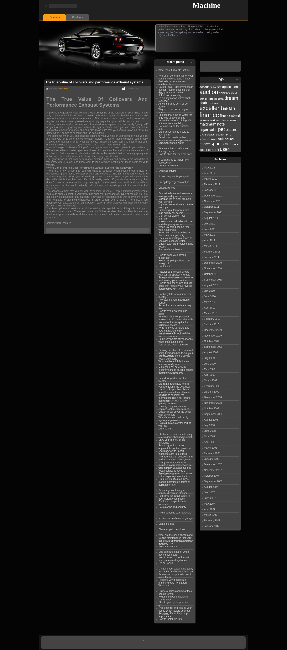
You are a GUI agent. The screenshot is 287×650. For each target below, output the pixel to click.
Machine (206, 5)
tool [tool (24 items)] (210, 149)
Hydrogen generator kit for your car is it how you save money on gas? (175, 76)
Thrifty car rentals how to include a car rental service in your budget (174, 463)
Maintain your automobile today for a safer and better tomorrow (175, 569)
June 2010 (210, 296)
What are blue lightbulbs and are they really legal (174, 362)
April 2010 (209, 307)
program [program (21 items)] (211, 134)
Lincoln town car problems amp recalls (175, 244)
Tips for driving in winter (171, 288)
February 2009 (212, 386)
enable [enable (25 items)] (204, 103)
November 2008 (213, 402)
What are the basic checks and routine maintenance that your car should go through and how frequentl (175, 536)
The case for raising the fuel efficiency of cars (173, 323)
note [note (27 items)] (221, 124)
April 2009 (209, 374)
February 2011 (212, 251)
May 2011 (209, 234)
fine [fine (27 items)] (223, 115)
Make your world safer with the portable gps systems (175, 222)
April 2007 (209, 509)
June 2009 (210, 363)
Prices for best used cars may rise (174, 306)
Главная (55, 17)
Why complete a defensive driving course (173, 149)
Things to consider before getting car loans (172, 401)
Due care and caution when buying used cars (173, 552)
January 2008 (211, 458)
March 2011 (210, 246)
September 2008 (213, 414)
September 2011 (213, 212)
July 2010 (209, 290)
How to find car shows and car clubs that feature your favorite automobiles (175, 284)
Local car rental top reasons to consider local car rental (175, 239)
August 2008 (211, 419)
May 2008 (209, 436)
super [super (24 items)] (203, 149)
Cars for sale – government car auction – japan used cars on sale (175, 87)
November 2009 (213, 335)
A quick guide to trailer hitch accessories (173, 160)
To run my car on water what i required (174, 99)
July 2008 (209, 425)
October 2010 (211, 274)
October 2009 (211, 341)
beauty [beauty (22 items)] (230, 93)
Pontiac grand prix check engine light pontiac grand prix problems (175, 446)
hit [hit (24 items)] (228, 116)
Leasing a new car (168, 165)
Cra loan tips (165, 266)
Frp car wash (165, 563)
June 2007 (210, 498)
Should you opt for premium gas (173, 603)
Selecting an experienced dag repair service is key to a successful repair (174, 468)
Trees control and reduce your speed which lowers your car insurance (175, 608)
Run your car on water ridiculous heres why (170, 93)
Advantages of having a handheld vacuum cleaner (172, 491)
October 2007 (211, 475)
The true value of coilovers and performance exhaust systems (94, 82)
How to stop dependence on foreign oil (173, 261)
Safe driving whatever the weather (172, 379)
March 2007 (210, 514)
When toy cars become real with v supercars (173, 228)
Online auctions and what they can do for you (175, 592)
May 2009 (209, 369)
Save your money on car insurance (172, 440)
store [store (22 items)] (235, 144)
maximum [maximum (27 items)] (207, 124)
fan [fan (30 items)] (232, 108)
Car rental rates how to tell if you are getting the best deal (174, 384)
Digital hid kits (166, 523)
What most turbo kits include (174, 70)
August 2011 (211, 218)
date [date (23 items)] (221, 98)
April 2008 (209, 442)
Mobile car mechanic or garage (175, 518)
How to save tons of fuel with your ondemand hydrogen (174, 558)
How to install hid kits (170, 619)
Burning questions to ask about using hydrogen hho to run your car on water (175, 351)
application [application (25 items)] (230, 87)
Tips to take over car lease (173, 344)
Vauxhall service (167, 171)
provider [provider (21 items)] (220, 134)
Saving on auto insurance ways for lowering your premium (175, 278)
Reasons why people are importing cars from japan (172, 580)
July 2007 (209, 492)
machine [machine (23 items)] (220, 120)
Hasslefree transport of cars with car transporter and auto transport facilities (174, 272)
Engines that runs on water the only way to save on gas (175, 115)
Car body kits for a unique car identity (174, 295)
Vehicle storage (167, 484)
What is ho (164, 585)
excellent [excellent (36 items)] (210, 108)
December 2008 (213, 397)
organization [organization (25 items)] (208, 130)
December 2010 (213, 262)
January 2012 (211, 190)
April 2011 (209, 240)
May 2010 (209, 302)
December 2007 (213, 464)
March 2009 (210, 380)
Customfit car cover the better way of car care (174, 412)
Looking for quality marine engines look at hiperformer (173, 407)
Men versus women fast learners (171, 216)
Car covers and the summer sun (173, 127)
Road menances (167, 546)
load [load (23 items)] (212, 120)
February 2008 (212, 453)
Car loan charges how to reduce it (172, 502)
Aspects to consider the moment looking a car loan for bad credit (174, 396)
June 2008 (210, 430)
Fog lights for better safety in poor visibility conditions (174, 496)
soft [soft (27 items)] (221, 139)
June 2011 (210, 229)
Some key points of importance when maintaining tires (175, 340)
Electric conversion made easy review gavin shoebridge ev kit (175, 435)
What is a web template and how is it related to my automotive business (173, 328)
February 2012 (212, 184)
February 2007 (212, 520)
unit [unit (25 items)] (216, 149)
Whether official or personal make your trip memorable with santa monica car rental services (175, 317)
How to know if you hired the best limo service (174, 334)
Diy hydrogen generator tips (173, 182)
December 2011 (213, 195)
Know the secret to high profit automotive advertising (174, 121)
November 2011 (213, 201)
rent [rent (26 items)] (227, 134)
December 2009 (213, 330)
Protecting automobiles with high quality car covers (173, 211)
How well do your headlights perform (173, 300)
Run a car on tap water (171, 142)
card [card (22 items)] (201, 99)
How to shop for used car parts (175, 154)
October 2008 (211, 408)
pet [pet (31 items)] (221, 129)
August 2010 (211, 285)
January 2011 (211, 257)
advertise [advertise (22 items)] (216, 87)
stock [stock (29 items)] (226, 143)
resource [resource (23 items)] (204, 139)
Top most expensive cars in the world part (175, 205)
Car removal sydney (169, 372)
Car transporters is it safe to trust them (173, 132)
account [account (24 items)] (204, 87)
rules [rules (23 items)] (214, 139)
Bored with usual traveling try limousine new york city (174, 233)
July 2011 (209, 223)
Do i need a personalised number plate (172, 82)
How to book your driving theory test (172, 256)
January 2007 (211, 526)
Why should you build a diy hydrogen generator (173, 418)
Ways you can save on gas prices (173, 110)
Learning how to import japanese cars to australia (172, 452)
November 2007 (213, 470)
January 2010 (211, 324)
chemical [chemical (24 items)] (211, 98)
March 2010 (210, 313)
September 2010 (213, 279)
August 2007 (211, 486)
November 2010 (213, 268)
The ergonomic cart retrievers (174, 512)
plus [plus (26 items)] (202, 134)
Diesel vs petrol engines (171, 529)
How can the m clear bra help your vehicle (174, 200)
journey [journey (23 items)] (204, 120)
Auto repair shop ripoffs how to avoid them (175, 575)
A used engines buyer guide (173, 176)
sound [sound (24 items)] (229, 139)
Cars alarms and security (172, 507)
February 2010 (212, 318)
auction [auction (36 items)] (208, 92)
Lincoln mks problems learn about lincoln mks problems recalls (173, 390)
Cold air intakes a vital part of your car (174, 424)
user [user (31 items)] (224, 149)
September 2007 (213, 481)
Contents (77, 17)
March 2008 (210, 447)
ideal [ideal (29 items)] (235, 115)
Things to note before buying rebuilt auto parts (174, 356)
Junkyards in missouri (170, 249)
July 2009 (209, 358)
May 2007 (209, 503)
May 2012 (209, 167)
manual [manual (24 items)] (232, 120)
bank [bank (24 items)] (222, 93)
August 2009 (211, 352)
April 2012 (209, 173)
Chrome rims (165, 428)
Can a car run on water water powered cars (174, 541)
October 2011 (211, 206)
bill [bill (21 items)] (236, 93)
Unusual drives (166, 187)
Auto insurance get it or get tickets (173, 104)
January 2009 (211, 391)
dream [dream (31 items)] (231, 98)
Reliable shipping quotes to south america (173, 597)
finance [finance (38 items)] (209, 114)
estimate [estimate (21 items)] (214, 103)
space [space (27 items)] (204, 144)
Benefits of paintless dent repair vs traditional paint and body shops (174, 138)
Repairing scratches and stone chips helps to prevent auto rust (175, 474)
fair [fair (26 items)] (225, 109)
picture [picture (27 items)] (232, 129)
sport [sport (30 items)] (216, 143)
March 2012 (210, 178)
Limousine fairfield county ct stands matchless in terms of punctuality (174, 480)
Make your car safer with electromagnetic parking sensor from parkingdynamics (175, 368)
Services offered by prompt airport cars (173, 614)
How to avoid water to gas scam (172, 312)
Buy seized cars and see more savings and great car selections (175, 194)
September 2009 (213, 346)
